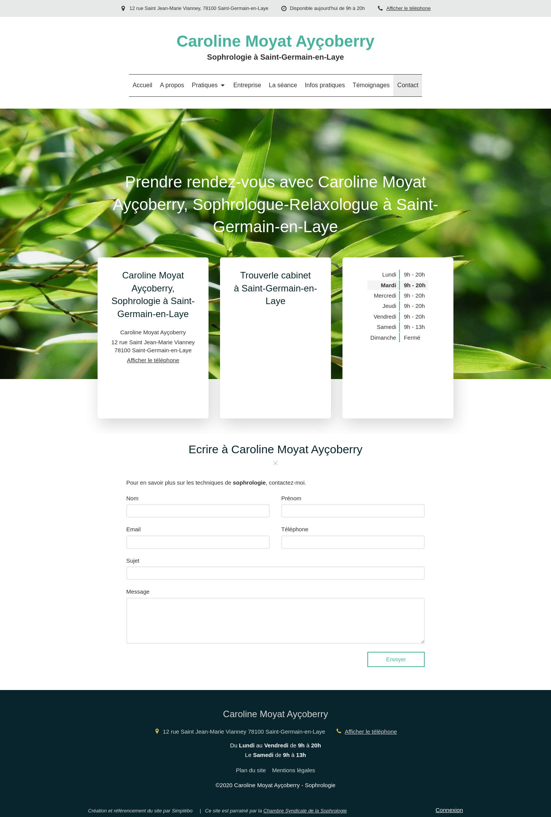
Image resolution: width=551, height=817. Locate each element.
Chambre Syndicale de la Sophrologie (305, 811)
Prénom (291, 498)
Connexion (449, 810)
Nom (132, 498)
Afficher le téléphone (408, 8)
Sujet (132, 560)
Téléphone (294, 529)
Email (133, 529)
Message (138, 591)
